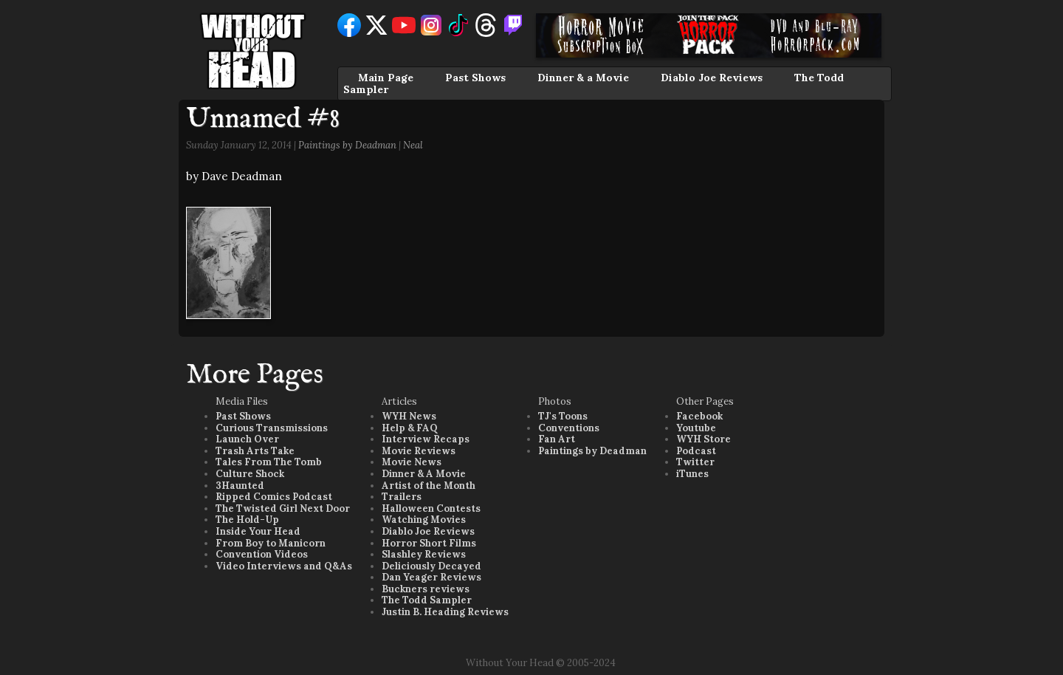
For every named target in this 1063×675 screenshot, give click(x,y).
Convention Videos (262, 554)
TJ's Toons (563, 416)
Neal (413, 145)
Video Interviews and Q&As (284, 566)
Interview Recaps (425, 439)
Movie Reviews (418, 451)
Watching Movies (424, 519)
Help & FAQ (410, 428)
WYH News (409, 416)
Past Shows (475, 77)
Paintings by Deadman (347, 145)
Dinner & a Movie (583, 77)
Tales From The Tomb (269, 462)
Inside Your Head (258, 531)
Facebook (699, 416)
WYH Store (703, 439)
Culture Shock (250, 473)
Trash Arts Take (255, 451)
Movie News (411, 462)
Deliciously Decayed (431, 566)
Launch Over (247, 439)
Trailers (402, 496)
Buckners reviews (425, 589)
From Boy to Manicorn (271, 543)
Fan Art (556, 439)
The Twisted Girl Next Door (283, 508)
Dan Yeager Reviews (431, 577)
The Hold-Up (247, 519)
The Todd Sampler (427, 600)
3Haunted (240, 485)
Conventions (568, 428)
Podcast (696, 451)
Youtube (696, 428)
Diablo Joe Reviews (712, 77)
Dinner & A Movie (424, 473)
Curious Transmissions (272, 428)
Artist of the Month (428, 485)
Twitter (695, 462)
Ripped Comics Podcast (274, 496)
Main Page (385, 77)
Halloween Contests (431, 508)
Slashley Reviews (424, 554)
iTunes (692, 473)
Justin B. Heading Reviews (445, 612)
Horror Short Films (429, 543)
